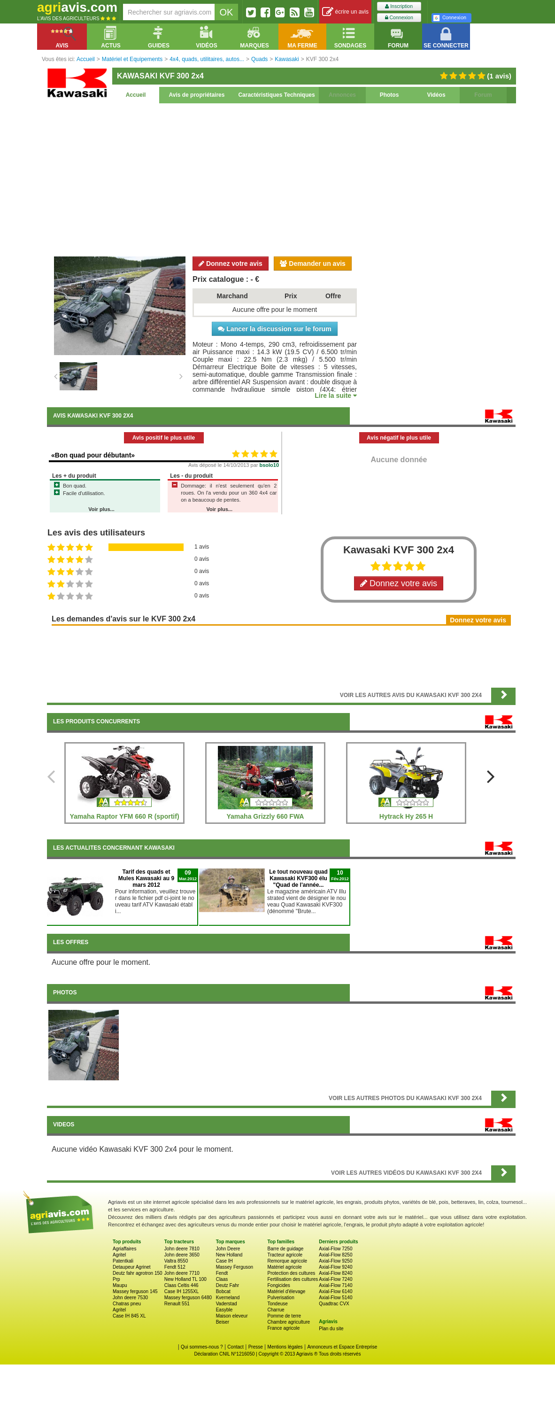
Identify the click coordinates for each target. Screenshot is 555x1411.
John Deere (228, 1248)
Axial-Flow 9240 (335, 1267)
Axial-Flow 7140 (335, 1285)
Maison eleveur (232, 1315)
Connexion (399, 18)
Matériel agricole (284, 1267)
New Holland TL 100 (185, 1279)
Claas (222, 1279)
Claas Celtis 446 (181, 1285)
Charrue (275, 1309)
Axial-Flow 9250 (335, 1261)
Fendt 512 (174, 1267)
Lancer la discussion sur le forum (274, 329)
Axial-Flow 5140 (335, 1297)
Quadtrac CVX (334, 1303)
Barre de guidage (285, 1248)
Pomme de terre (284, 1315)
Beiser (222, 1322)
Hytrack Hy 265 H (406, 816)
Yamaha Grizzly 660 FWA (265, 816)
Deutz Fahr (227, 1285)
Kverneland (228, 1297)
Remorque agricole (287, 1261)
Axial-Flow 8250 (335, 1254)
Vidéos (436, 95)
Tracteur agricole (284, 1254)
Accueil (136, 95)
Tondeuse (277, 1303)
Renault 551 (177, 1303)
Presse (255, 1346)
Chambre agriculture (288, 1322)
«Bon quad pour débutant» (93, 455)
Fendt (222, 1273)
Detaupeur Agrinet (132, 1267)
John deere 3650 (182, 1254)
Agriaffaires (124, 1248)
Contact (235, 1346)
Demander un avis (313, 263)
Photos (389, 95)
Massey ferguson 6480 (188, 1297)
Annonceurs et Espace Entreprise (342, 1346)
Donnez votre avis (230, 263)
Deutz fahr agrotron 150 (137, 1273)
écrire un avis (345, 12)
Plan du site (331, 1328)
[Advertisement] (281, 178)
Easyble (224, 1309)
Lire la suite (336, 395)
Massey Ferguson (234, 1267)
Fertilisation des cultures (292, 1279)
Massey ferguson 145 (135, 1291)
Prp (116, 1279)
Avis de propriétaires (197, 95)
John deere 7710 (182, 1273)
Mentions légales (285, 1346)
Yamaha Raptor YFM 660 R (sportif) (124, 816)
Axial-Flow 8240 (335, 1273)
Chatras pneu (127, 1303)
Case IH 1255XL (181, 1291)
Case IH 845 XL (129, 1315)
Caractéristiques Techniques (276, 95)
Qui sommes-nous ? (202, 1346)
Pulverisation (280, 1297)
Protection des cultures (291, 1273)
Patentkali (123, 1261)
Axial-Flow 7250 (335, 1248)
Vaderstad (226, 1303)
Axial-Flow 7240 (335, 1279)
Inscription (399, 6)
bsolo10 (269, 465)
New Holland (229, 1254)
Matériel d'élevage (286, 1291)
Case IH (224, 1261)
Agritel (119, 1254)
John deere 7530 (130, 1297)
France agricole (283, 1328)
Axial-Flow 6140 (335, 1291)
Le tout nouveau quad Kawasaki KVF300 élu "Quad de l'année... (298, 878)
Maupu (120, 1285)
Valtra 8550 (176, 1261)
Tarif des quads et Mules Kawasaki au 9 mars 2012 (146, 878)
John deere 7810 (182, 1248)
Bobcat (223, 1291)
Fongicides (278, 1285)
